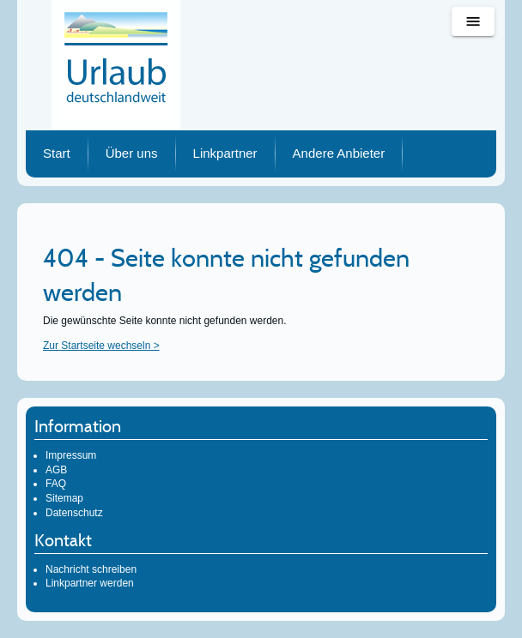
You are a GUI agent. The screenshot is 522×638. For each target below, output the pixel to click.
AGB (56, 470)
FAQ (56, 484)
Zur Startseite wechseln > (101, 346)
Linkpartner (225, 153)
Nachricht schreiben (91, 569)
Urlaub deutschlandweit (116, 64)
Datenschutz (74, 513)
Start (56, 153)
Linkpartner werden (90, 583)
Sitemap (64, 498)
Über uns (132, 153)
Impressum (71, 455)
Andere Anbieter (339, 153)
